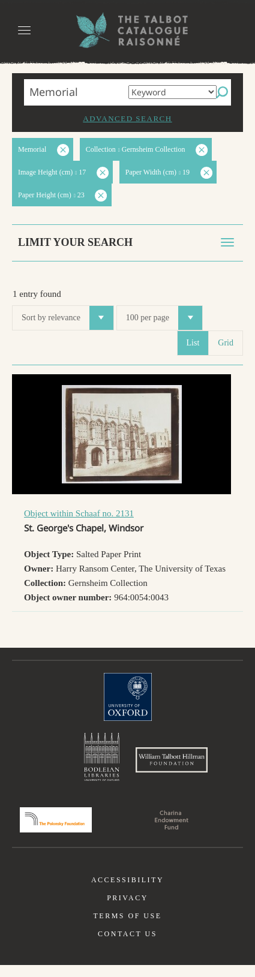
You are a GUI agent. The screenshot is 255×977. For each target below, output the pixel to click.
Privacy (127, 910)
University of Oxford (128, 697)
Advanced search (127, 118)
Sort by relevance (67, 318)
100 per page (164, 318)
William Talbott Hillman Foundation (172, 766)
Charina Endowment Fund (172, 832)
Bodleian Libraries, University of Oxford (101, 760)
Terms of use (127, 928)
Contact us (127, 946)
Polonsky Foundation (56, 832)
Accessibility (127, 892)
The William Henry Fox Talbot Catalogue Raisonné (128, 30)
